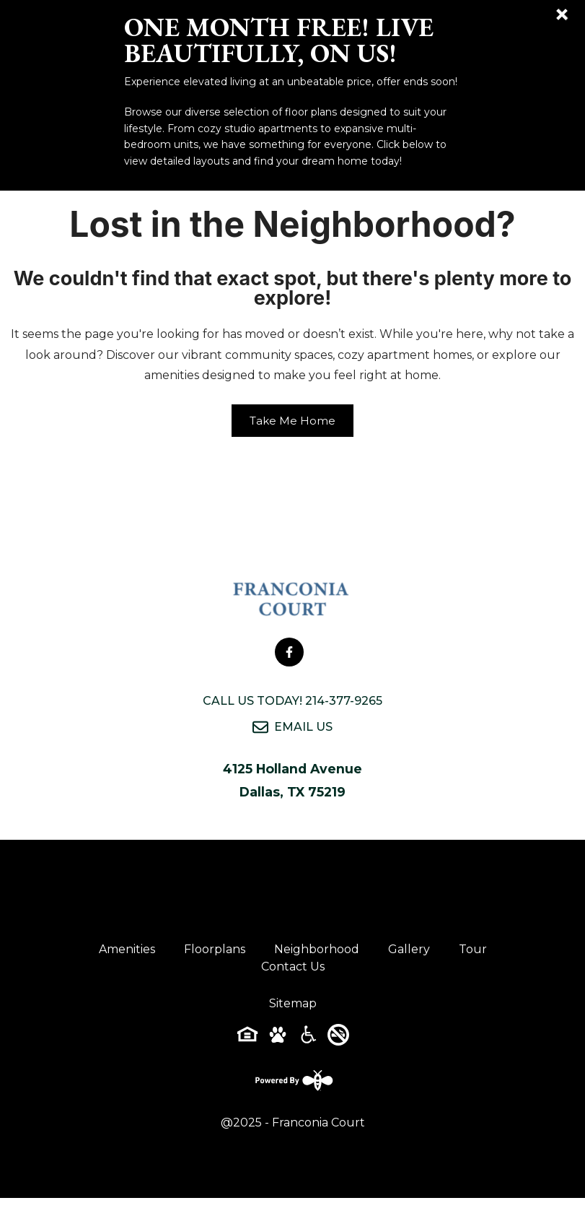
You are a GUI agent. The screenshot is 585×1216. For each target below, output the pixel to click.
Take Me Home (292, 420)
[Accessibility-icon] (308, 1039)
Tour (473, 949)
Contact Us (293, 966)
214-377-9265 (343, 701)
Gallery (409, 949)
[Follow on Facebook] (289, 652)
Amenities (127, 949)
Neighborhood (316, 949)
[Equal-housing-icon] (247, 1039)
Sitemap (293, 1003)
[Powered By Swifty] (293, 1080)
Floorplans (214, 949)
